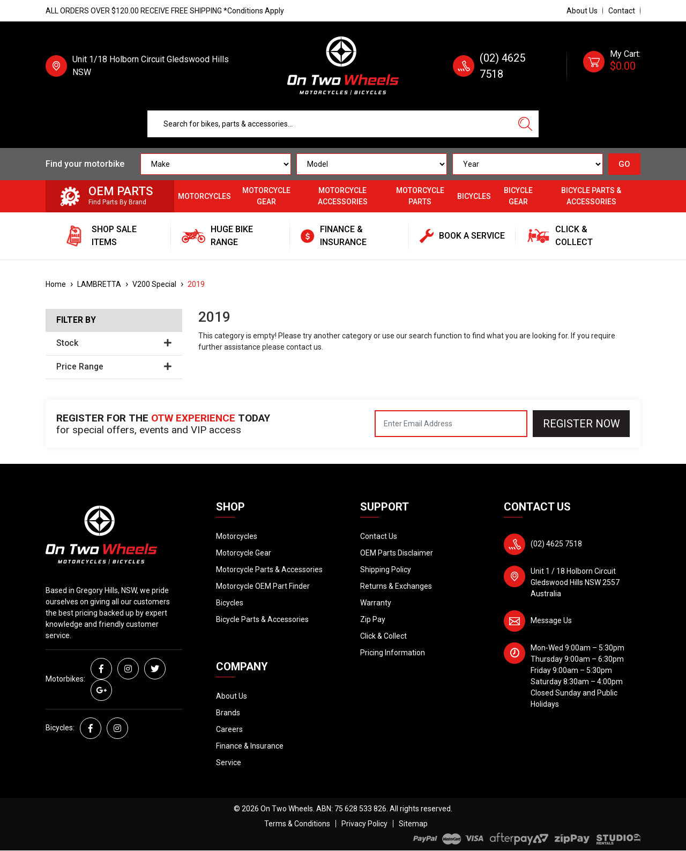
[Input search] (329, 123)
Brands (228, 712)
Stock (114, 343)
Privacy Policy (364, 823)
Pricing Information (392, 652)
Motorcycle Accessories (343, 196)
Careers (229, 729)
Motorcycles (204, 196)
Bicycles (474, 196)
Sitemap (413, 823)
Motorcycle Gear (266, 196)
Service (228, 762)
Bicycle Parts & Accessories (591, 196)
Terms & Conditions (297, 823)
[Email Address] (451, 423)
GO (624, 164)
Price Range (114, 367)
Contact (621, 10)
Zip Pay (372, 619)
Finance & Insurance (250, 746)
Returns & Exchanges (396, 586)
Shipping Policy (385, 569)
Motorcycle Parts (420, 196)
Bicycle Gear (518, 196)
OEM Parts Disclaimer (396, 553)
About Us (582, 10)
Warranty (375, 602)
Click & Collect (383, 636)
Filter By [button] (76, 320)
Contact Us (378, 536)
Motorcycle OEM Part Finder (263, 586)
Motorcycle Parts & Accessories (269, 569)
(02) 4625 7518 (556, 543)
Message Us (551, 620)
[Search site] (525, 123)
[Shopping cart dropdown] (611, 66)
